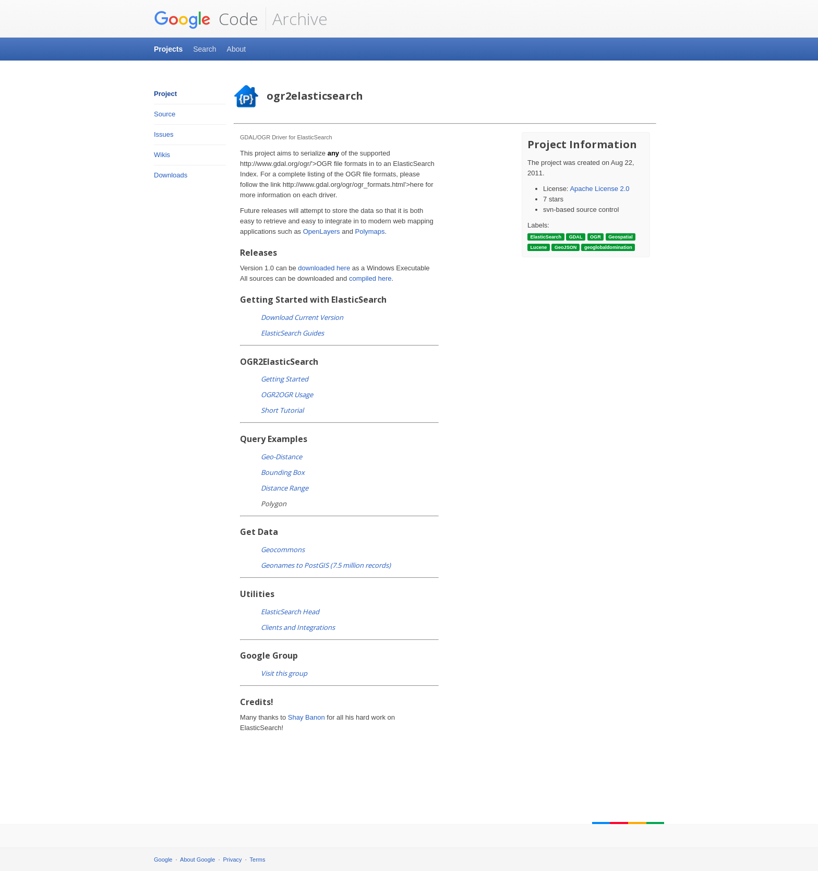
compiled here (370, 278)
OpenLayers (321, 231)
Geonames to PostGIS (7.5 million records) (326, 565)
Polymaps (369, 231)
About (236, 49)
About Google (197, 859)
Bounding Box (283, 472)
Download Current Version (302, 317)
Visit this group (284, 673)
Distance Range (284, 488)
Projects (168, 49)
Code (206, 18)
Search (204, 49)
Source (164, 114)
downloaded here (324, 268)
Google (163, 859)
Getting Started (284, 379)
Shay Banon (306, 717)
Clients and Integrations (298, 627)
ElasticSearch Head (290, 611)
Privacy (232, 859)
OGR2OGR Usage (287, 394)
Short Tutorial (282, 410)
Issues (164, 134)
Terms (258, 859)
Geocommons (283, 549)
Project (165, 94)
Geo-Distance (281, 456)
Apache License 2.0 (599, 189)
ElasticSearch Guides (292, 333)
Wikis (162, 155)
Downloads (170, 175)
